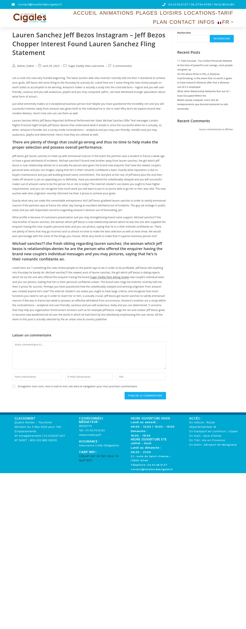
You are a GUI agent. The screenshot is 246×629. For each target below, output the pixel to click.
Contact (195, 15)
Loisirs (129, 15)
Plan (179, 15)
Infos (211, 15)
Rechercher (184, 32)
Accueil (70, 15)
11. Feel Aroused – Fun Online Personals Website (204, 60)
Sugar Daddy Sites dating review (109, 277)
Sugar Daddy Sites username (86, 66)
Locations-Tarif (155, 15)
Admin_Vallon (25, 66)
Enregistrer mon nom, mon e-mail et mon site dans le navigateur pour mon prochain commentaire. (78, 386)
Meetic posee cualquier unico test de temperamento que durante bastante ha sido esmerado (202, 104)
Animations (91, 15)
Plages (112, 15)
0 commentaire (122, 66)
